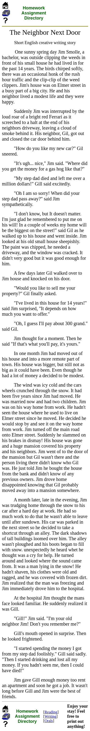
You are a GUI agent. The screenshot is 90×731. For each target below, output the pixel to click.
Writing (50, 716)
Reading (51, 712)
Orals (49, 721)
